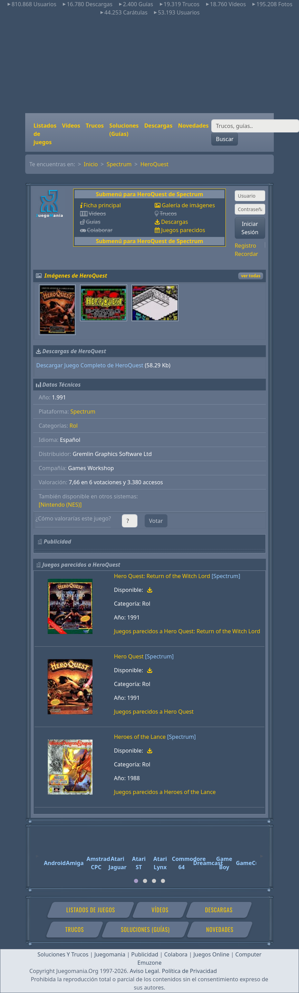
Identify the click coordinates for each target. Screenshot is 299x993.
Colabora (175, 954)
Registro (245, 245)
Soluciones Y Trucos (63, 954)
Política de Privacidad (189, 971)
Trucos (95, 125)
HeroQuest (154, 164)
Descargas (158, 125)
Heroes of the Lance (140, 737)
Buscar (224, 139)
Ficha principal (102, 205)
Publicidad (144, 954)
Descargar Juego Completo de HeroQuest (89, 365)
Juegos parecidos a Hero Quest (154, 711)
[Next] (261, 853)
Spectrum (119, 164)
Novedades (193, 125)
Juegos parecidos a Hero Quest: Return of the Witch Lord (187, 631)
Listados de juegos (44, 134)
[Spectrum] (226, 576)
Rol (73, 425)
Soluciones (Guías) (124, 130)
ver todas (250, 276)
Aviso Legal (144, 971)
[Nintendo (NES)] (60, 504)
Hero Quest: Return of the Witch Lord (162, 576)
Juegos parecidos (183, 230)
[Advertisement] (150, 65)
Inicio (91, 164)
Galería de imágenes (188, 205)
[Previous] (37, 853)
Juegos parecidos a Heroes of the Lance (165, 792)
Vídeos (71, 125)
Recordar (246, 254)
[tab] (136, 881)
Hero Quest (129, 656)
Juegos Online (211, 954)
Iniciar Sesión (249, 228)
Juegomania (109, 954)
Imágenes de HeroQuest (76, 275)
